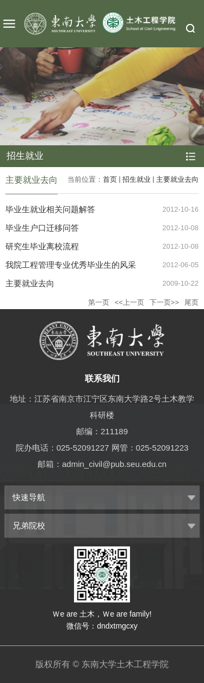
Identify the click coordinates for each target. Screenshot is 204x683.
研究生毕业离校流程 (42, 246)
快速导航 (29, 497)
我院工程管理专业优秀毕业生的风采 (70, 264)
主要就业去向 (177, 179)
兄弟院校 (29, 525)
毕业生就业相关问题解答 (50, 209)
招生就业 (136, 179)
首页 (110, 179)
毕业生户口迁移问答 (42, 227)
